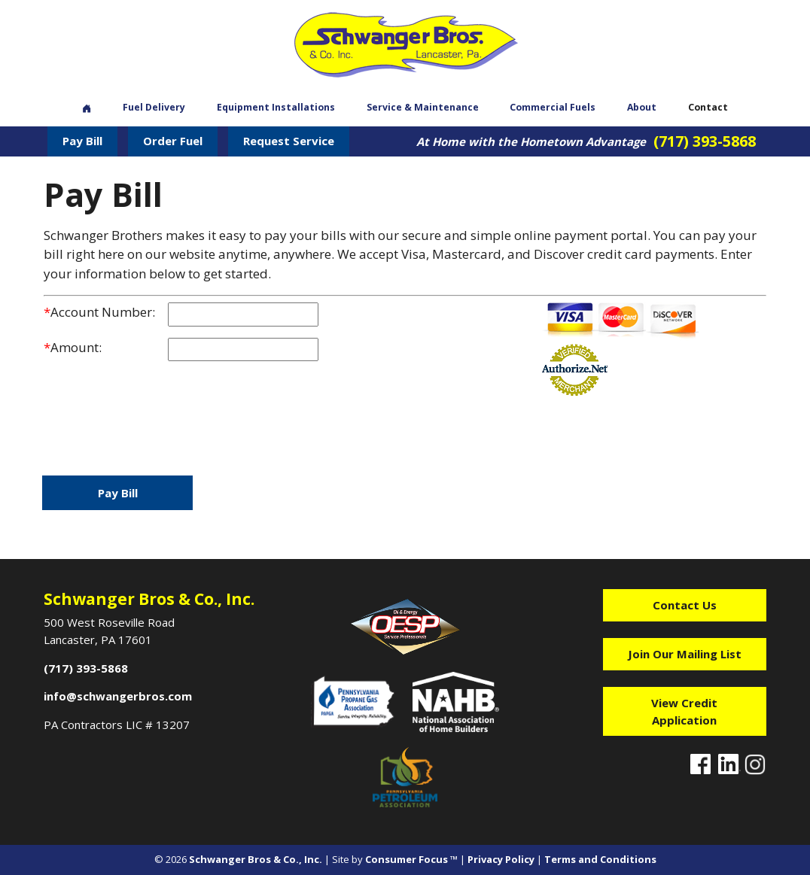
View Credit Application (684, 711)
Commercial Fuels (552, 107)
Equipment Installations (276, 107)
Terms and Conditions (600, 859)
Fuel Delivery (154, 107)
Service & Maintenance (423, 107)
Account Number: (99, 312)
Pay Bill (82, 140)
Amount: (73, 347)
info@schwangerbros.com (118, 695)
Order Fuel (172, 140)
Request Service (288, 140)
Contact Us (685, 604)
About (641, 107)
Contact (708, 107)
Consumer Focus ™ (411, 859)
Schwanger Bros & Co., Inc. (255, 859)
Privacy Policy (500, 859)
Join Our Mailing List (684, 653)
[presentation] (158, 419)
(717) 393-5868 (704, 141)
